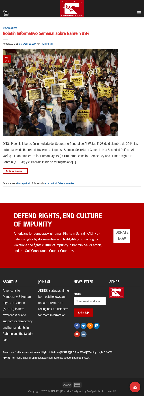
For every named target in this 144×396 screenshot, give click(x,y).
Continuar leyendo (15, 171)
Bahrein (61, 183)
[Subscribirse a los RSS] (90, 326)
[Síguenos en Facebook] (77, 326)
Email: (77, 293)
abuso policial (51, 183)
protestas (70, 183)
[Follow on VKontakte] (84, 334)
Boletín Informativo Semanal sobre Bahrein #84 (46, 33)
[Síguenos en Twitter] (84, 326)
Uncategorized (10, 28)
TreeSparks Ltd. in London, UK (101, 391)
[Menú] (139, 12)
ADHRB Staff (47, 43)
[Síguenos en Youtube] (77, 334)
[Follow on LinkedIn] (97, 326)
